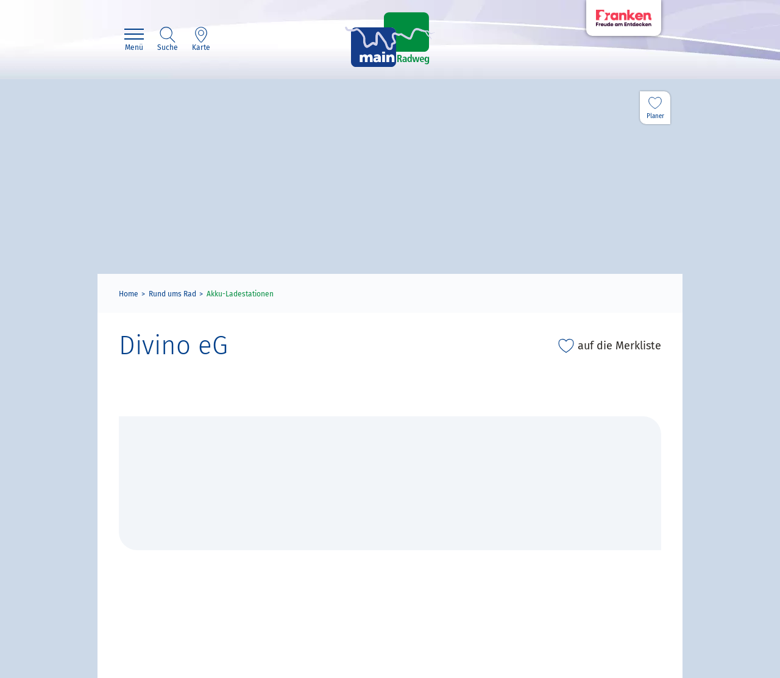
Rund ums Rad (172, 294)
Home (128, 294)
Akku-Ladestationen (240, 294)
